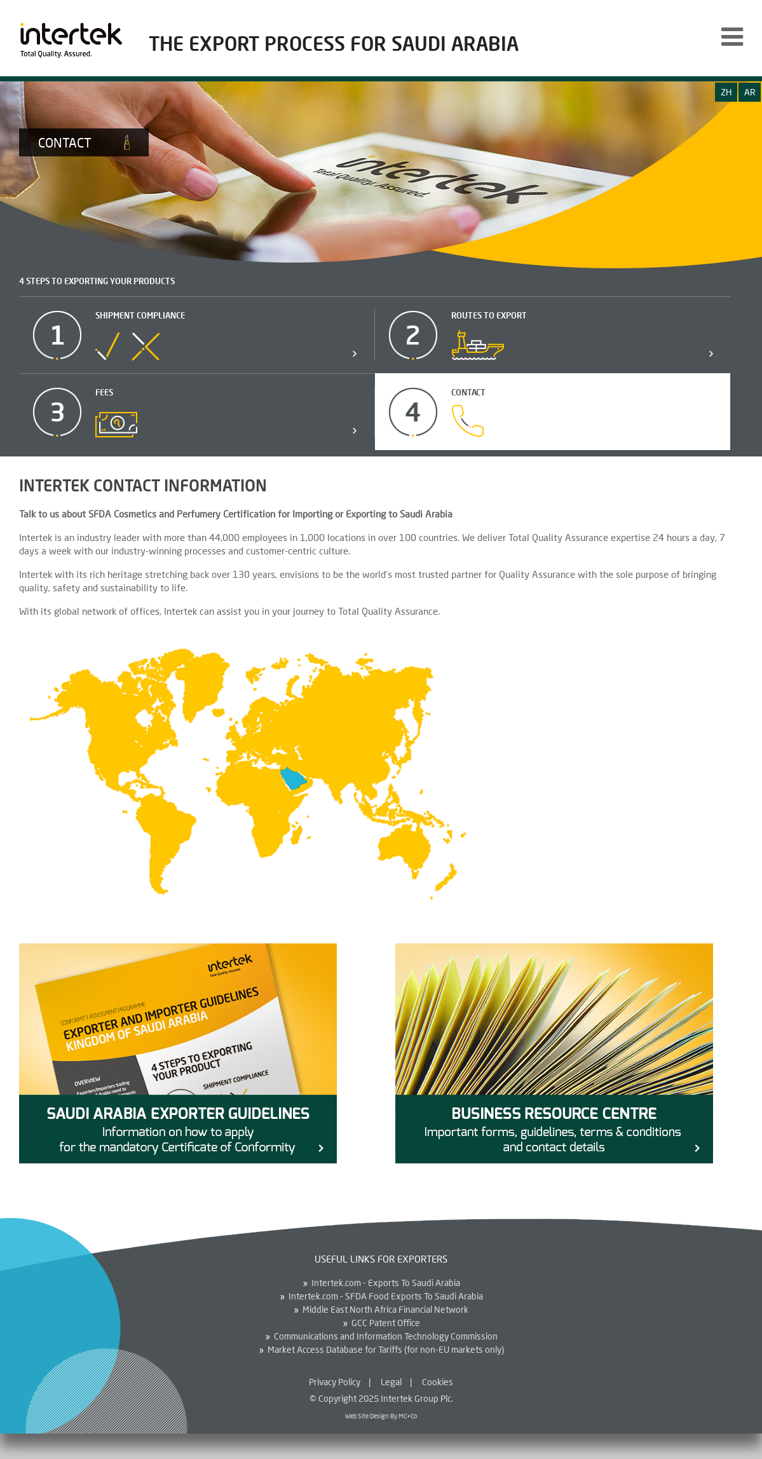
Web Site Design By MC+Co (381, 1416)
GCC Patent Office (385, 1323)
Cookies (437, 1381)
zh (726, 91)
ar (750, 91)
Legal (391, 1381)
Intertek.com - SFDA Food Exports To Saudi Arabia (386, 1296)
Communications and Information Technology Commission (386, 1336)
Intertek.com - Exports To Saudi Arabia (385, 1283)
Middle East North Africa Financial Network (385, 1310)
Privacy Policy (334, 1381)
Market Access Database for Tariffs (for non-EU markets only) (386, 1350)
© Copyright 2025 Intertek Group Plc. (381, 1398)
